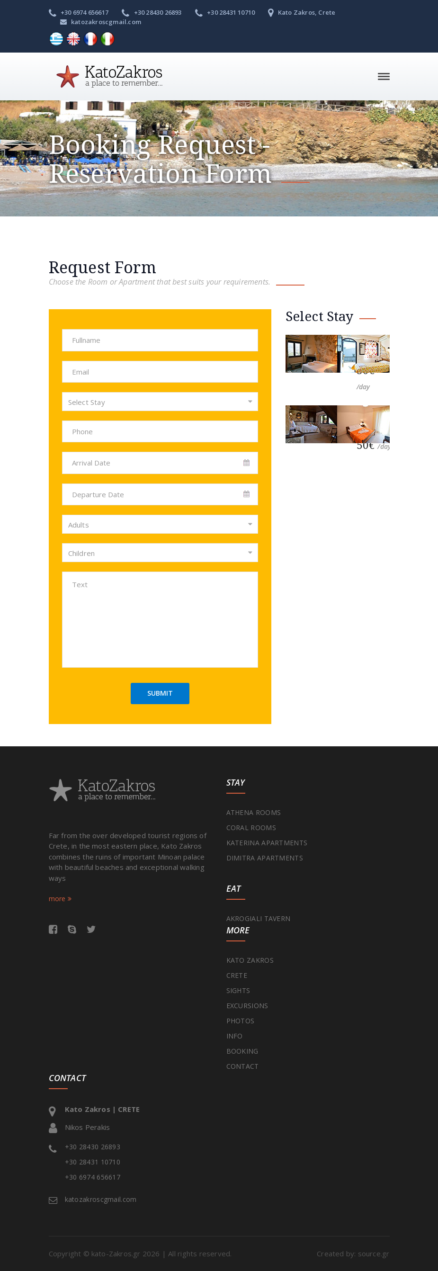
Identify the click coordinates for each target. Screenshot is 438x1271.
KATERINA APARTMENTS (267, 842)
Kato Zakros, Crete (301, 12)
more (60, 898)
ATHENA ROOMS (253, 812)
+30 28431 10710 (225, 12)
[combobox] (160, 401)
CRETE (237, 975)
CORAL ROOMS (251, 827)
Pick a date (247, 463)
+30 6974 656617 (78, 12)
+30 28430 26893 (151, 12)
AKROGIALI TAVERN (258, 918)
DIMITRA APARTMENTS (264, 857)
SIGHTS (238, 990)
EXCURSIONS (247, 1005)
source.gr (374, 1253)
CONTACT (242, 1066)
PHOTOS (240, 1020)
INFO (234, 1035)
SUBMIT (160, 693)
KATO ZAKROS (250, 960)
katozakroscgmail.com (100, 22)
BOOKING (242, 1051)
